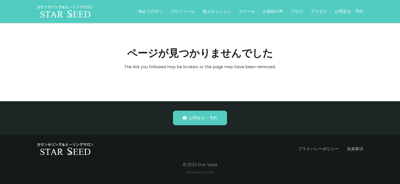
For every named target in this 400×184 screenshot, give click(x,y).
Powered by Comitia (200, 172)
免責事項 (355, 149)
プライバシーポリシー (318, 149)
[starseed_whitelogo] (65, 11)
